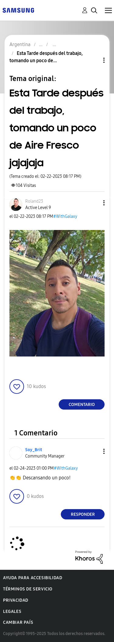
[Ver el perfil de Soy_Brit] (33, 449)
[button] (94, 203)
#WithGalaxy (65, 216)
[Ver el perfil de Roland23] (34, 201)
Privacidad (15, 600)
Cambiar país (18, 622)
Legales (12, 611)
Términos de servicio (28, 589)
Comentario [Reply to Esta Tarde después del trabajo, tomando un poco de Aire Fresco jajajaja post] (82, 404)
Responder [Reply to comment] (83, 514)
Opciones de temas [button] (94, 60)
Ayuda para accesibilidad (32, 577)
